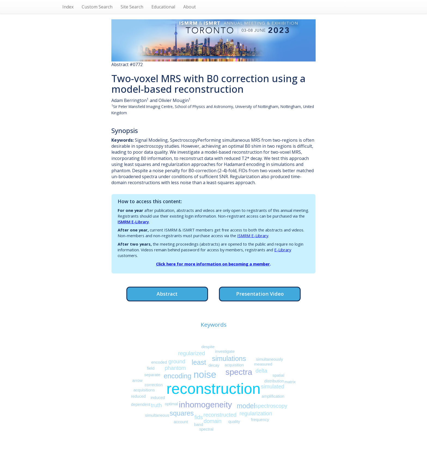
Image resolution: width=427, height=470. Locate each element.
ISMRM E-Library (133, 221)
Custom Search (97, 7)
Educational (163, 7)
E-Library (282, 249)
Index (68, 7)
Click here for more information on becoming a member (213, 264)
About (189, 7)
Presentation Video (260, 293)
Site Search (132, 7)
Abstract (167, 293)
